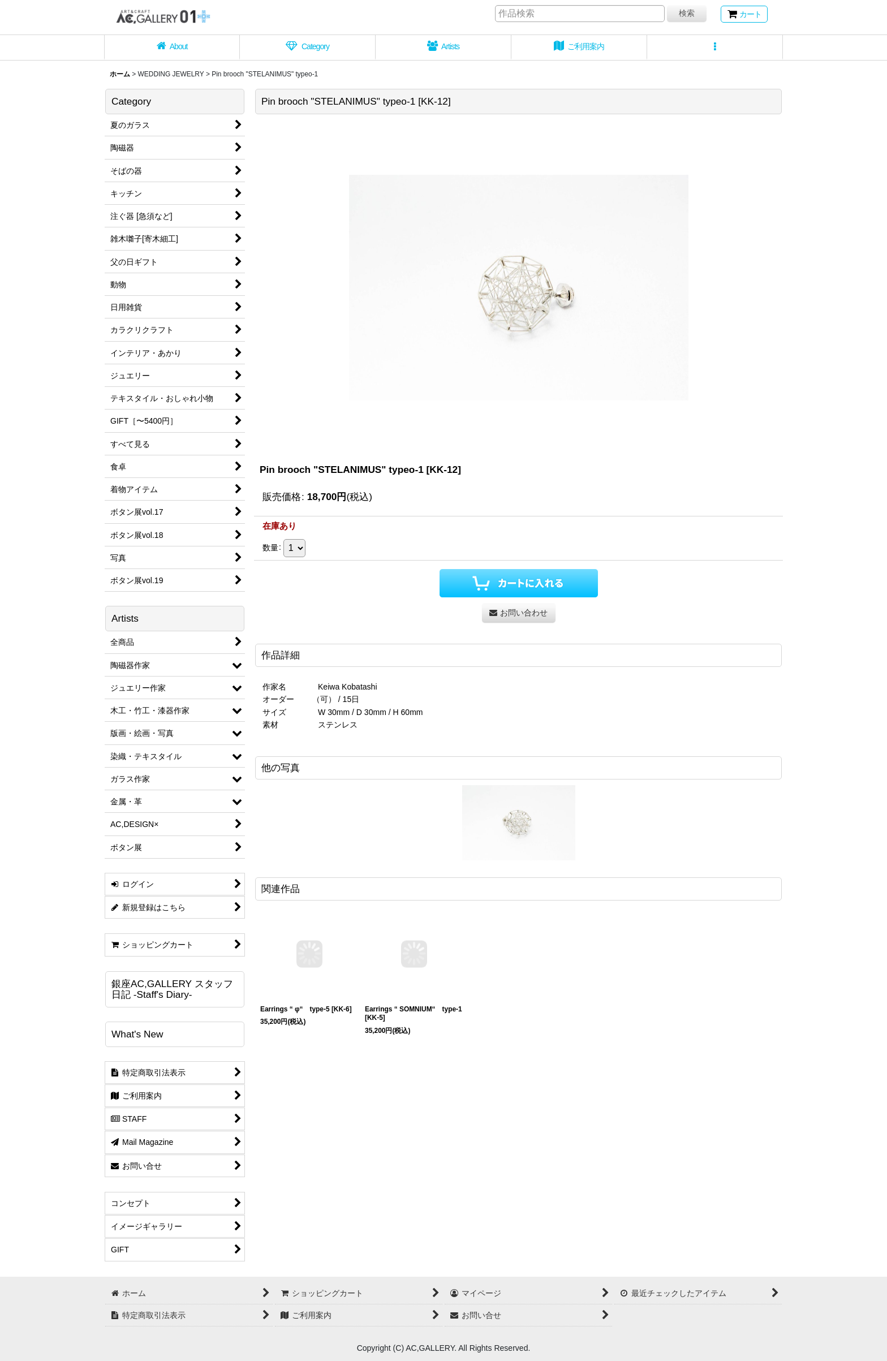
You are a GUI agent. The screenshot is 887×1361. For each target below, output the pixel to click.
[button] (715, 47)
